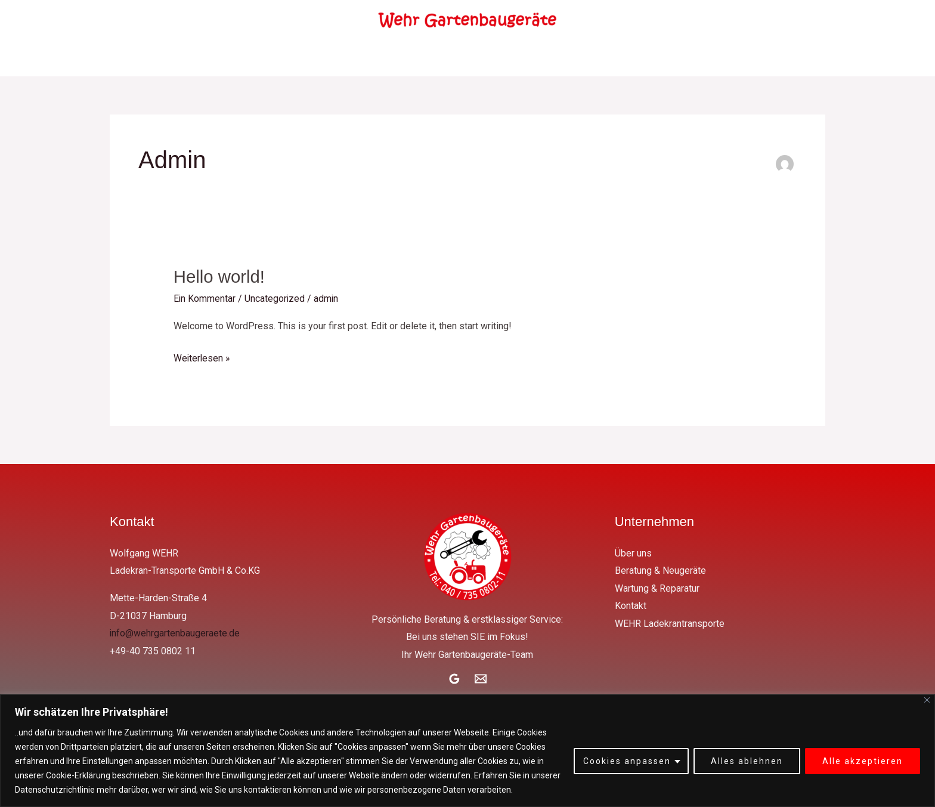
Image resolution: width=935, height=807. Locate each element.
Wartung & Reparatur (483, 58)
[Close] (927, 700)
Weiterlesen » (202, 356)
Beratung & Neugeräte (358, 58)
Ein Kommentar (205, 298)
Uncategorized (275, 298)
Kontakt (578, 58)
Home (201, 58)
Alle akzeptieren (862, 761)
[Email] (481, 679)
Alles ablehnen (747, 761)
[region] (467, 750)
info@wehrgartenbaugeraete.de (175, 633)
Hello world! (220, 276)
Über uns (261, 58)
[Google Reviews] (454, 679)
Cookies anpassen (627, 761)
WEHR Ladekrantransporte (685, 58)
